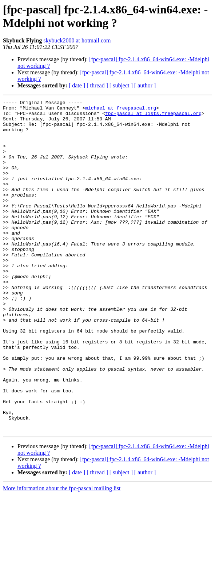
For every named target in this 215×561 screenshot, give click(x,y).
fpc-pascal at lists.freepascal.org (153, 116)
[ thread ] (97, 85)
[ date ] (77, 85)
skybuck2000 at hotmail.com (77, 40)
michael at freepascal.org (120, 110)
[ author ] (145, 85)
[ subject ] (121, 85)
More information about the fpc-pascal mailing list (61, 555)
